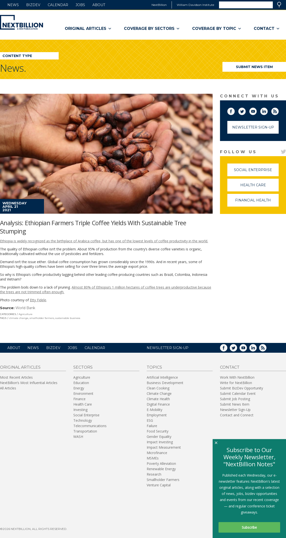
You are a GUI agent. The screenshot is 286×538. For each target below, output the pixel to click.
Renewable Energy (161, 469)
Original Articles (88, 28)
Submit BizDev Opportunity (241, 388)
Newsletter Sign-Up (253, 127)
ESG (150, 420)
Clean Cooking (158, 388)
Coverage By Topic (217, 28)
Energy (78, 388)
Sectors (83, 367)
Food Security (157, 431)
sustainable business (67, 318)
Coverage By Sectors (152, 28)
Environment (83, 393)
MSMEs (153, 458)
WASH (78, 436)
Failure (152, 425)
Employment (157, 415)
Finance (79, 399)
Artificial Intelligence (162, 377)
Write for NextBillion (236, 382)
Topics (154, 367)
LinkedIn (267, 110)
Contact (267, 28)
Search (279, 5)
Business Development (165, 382)
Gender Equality (159, 436)
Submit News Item (254, 67)
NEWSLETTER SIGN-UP (167, 348)
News (13, 5)
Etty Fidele (38, 300)
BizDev (33, 5)
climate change (18, 318)
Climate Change (159, 393)
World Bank (25, 308)
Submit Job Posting (235, 399)
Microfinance (157, 452)
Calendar (58, 5)
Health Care (259, 187)
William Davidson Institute (195, 5)
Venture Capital (159, 485)
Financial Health (257, 202)
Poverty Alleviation (161, 463)
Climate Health (158, 399)
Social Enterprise (256, 172)
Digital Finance (158, 404)
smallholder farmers (42, 318)
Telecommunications (90, 425)
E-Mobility (154, 409)
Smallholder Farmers (163, 479)
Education (81, 382)
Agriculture (26, 314)
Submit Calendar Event (238, 393)
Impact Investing (160, 442)
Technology (82, 420)
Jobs (80, 5)
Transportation (85, 431)
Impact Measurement (164, 447)
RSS (278, 110)
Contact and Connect (236, 415)
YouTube (256, 110)
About (98, 5)
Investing (80, 409)
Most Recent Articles (16, 377)
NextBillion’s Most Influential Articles (28, 382)
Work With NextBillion (237, 377)
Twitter (245, 110)
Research (154, 474)
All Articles (8, 388)
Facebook (234, 110)
